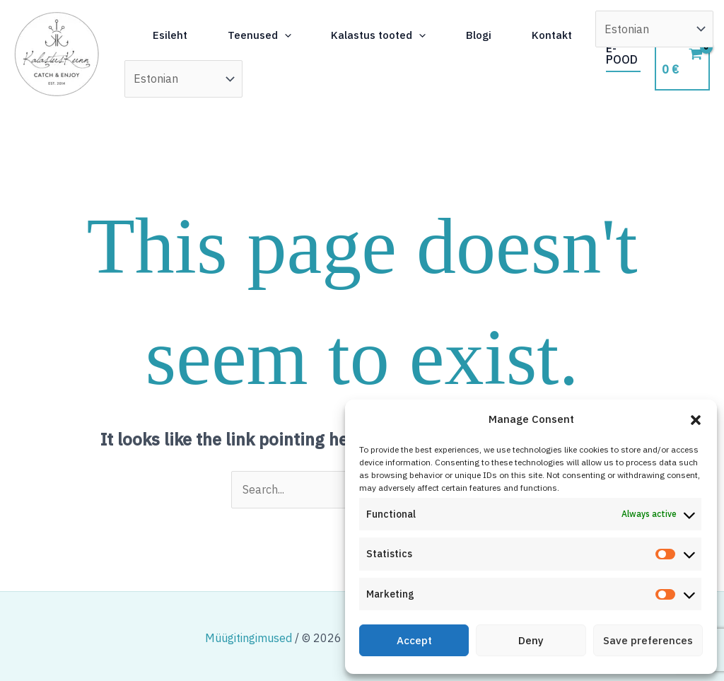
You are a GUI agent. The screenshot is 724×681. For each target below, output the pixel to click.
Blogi (503, 29)
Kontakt (180, 79)
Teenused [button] (272, 29)
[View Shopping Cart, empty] (683, 54)
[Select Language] (270, 78)
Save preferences (648, 640)
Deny (531, 640)
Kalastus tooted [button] (397, 29)
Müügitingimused (248, 638)
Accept (414, 640)
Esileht (177, 29)
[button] (696, 420)
